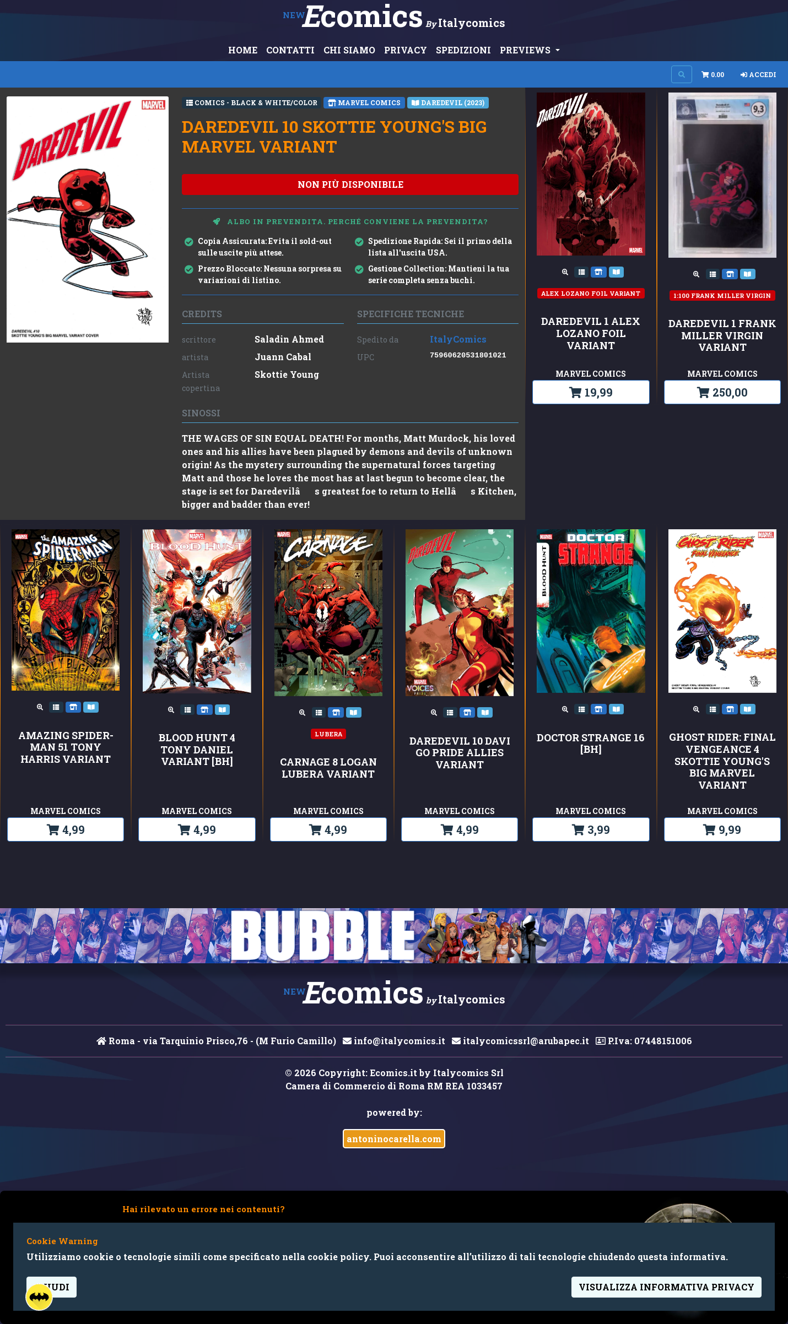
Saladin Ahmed (289, 339)
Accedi (758, 74)
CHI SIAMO (349, 50)
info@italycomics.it (394, 1040)
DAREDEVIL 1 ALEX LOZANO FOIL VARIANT (590, 333)
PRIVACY (405, 50)
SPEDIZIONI (463, 50)
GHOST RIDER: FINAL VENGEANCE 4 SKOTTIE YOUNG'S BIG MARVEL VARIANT (722, 761)
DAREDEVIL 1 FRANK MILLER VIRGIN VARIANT (722, 336)
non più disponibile (350, 184)
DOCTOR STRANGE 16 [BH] (591, 744)
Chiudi (51, 1287)
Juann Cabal (283, 356)
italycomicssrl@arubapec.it (520, 1040)
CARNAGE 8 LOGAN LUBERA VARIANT (328, 768)
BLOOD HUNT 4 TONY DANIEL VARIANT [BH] (197, 750)
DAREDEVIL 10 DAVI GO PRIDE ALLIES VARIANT (459, 753)
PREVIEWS (526, 50)
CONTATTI (290, 50)
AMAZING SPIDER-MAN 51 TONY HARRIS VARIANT (66, 748)
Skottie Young (287, 374)
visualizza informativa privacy (666, 1287)
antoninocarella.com (394, 1138)
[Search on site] (681, 74)
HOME (242, 50)
